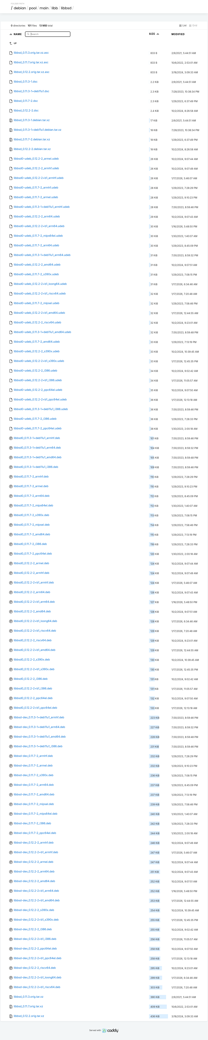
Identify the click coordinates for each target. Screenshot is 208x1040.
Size (154, 33)
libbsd (66, 8)
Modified (178, 34)
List (182, 25)
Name (18, 34)
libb (55, 8)
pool (33, 8)
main (44, 8)
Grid (193, 25)
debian (20, 8)
